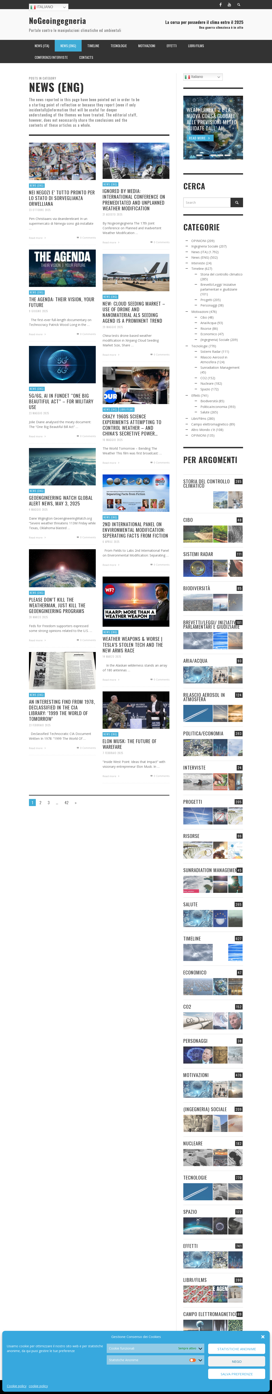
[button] (263, 1337)
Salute (205, 412)
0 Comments (86, 238)
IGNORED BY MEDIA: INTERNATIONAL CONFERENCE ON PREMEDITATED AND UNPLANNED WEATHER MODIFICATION (134, 200)
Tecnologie (199, 346)
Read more (38, 238)
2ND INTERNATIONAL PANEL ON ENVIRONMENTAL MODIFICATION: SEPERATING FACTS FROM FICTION (135, 548)
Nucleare (207, 383)
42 (66, 802)
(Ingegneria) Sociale (214, 340)
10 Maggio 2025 (111, 458)
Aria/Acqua (208, 323)
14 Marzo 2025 (110, 675)
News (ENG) (37, 186)
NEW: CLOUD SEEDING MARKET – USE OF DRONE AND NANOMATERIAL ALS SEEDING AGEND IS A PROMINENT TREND (133, 330)
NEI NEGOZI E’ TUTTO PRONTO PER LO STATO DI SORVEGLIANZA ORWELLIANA (62, 198)
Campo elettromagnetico (209, 424)
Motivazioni (199, 311)
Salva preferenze (237, 1374)
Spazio (205, 389)
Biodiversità (209, 401)
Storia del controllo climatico (221, 274)
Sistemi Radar (210, 351)
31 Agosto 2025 (112, 214)
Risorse (205, 328)
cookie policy (38, 1386)
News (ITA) (199, 252)
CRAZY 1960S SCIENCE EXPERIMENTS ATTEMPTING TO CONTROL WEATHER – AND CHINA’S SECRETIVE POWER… (131, 443)
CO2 (203, 378)
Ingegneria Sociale (204, 246)
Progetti (206, 300)
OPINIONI (198, 241)
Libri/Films (126, 427)
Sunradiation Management (220, 367)
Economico (208, 334)
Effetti (195, 395)
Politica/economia (213, 407)
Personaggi (208, 305)
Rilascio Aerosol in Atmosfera (204, 697)
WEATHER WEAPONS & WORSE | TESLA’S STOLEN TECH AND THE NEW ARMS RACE (132, 663)
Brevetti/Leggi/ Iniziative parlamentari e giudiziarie (211, 624)
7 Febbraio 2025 (112, 771)
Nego (237, 1361)
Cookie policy (16, 1386)
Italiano (41, 7)
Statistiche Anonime (237, 1349)
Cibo (203, 317)
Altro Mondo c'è (203, 430)
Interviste (198, 263)
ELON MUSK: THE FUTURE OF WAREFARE (129, 761)
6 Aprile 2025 (110, 560)
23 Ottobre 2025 (40, 210)
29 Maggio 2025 (111, 346)
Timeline (197, 268)
